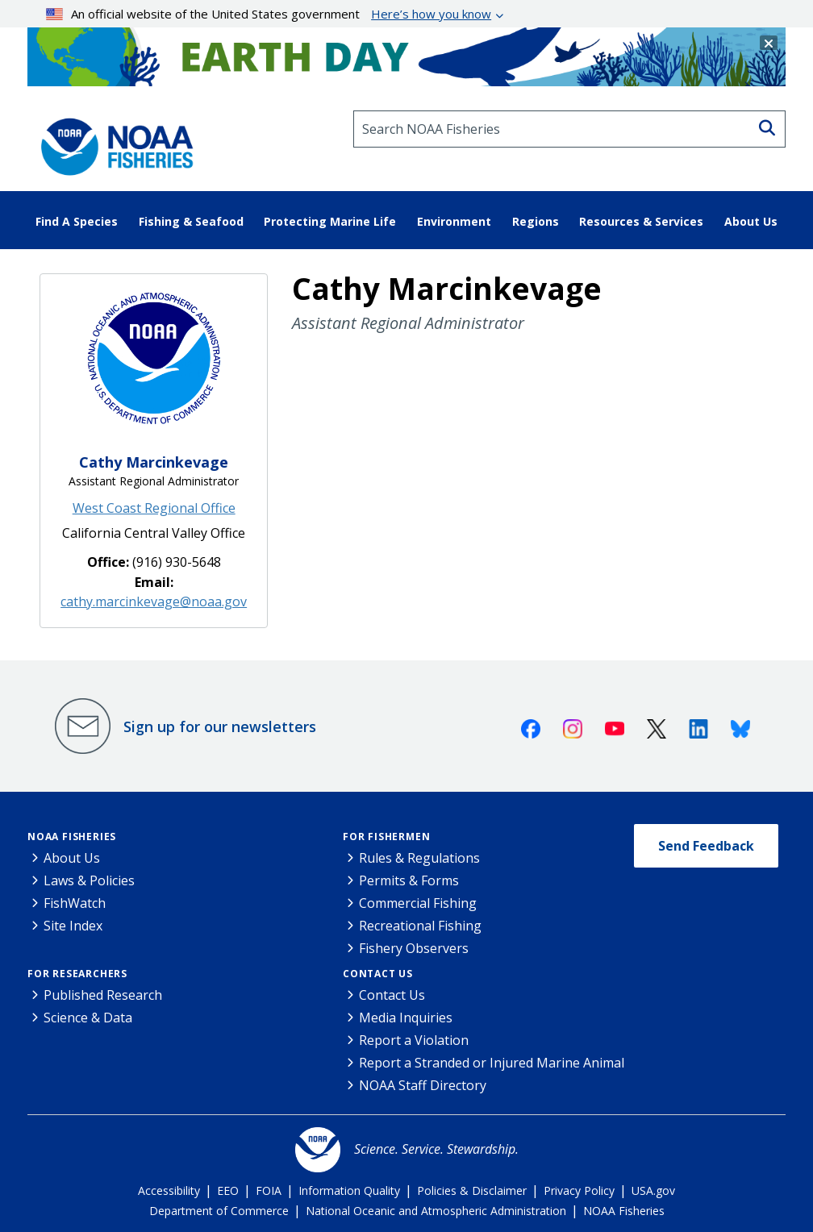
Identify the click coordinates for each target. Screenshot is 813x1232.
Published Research (103, 995)
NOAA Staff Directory (422, 1085)
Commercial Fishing (418, 903)
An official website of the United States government (269, 13)
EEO (228, 1190)
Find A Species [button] (76, 221)
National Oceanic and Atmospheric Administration (436, 1210)
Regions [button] (535, 221)
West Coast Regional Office (154, 508)
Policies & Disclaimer (472, 1190)
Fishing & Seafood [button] (191, 221)
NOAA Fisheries (71, 836)
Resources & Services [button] (641, 221)
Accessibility (169, 1190)
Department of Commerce (219, 1210)
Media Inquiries (405, 1017)
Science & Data (88, 1017)
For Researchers (77, 973)
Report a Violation (414, 1040)
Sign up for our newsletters (219, 726)
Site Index (73, 925)
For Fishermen (386, 836)
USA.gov (653, 1190)
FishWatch (75, 903)
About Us (72, 858)
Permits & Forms (409, 880)
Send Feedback (706, 846)
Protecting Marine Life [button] (330, 221)
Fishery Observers (414, 948)
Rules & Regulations (419, 858)
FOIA (268, 1190)
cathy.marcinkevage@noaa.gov (153, 601)
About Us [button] (751, 221)
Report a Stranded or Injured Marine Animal (491, 1063)
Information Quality (349, 1190)
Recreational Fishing (420, 925)
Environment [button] (454, 221)
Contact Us (378, 973)
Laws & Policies (89, 880)
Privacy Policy (579, 1190)
